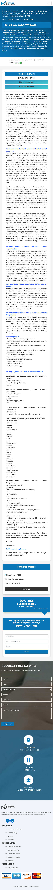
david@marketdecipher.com (16, 549)
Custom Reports (13, 850)
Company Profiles (14, 857)
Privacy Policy (12, 833)
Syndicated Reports (14, 847)
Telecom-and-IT (14, 19)
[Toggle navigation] (49, 3)
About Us (11, 836)
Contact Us (12, 840)
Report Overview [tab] (26, 74)
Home (4, 19)
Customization (26, 82)
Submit (7, 724)
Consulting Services (14, 854)
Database (11, 861)
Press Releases (13, 867)
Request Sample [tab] (26, 87)
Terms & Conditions (14, 829)
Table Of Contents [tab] (26, 78)
